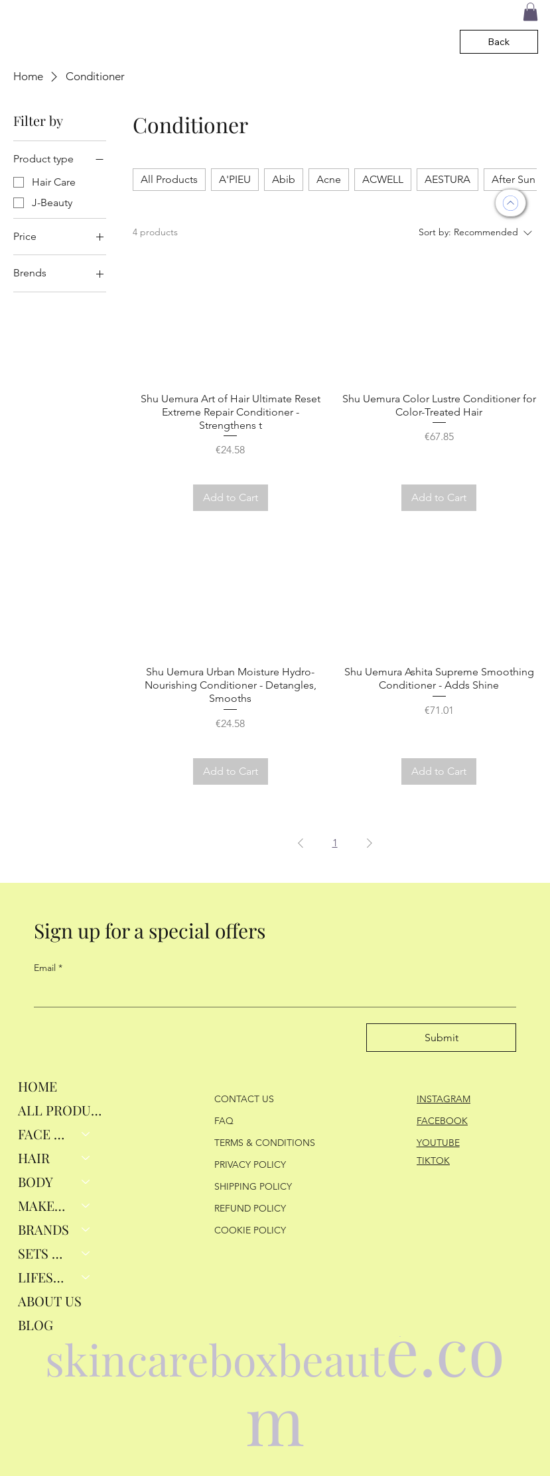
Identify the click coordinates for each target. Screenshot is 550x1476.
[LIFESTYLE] (86, 1277)
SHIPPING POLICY (253, 1186)
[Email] (271, 993)
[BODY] (86, 1182)
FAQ (224, 1121)
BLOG (35, 1325)
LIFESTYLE (44, 1277)
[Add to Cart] (230, 497)
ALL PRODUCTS (60, 1110)
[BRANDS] (86, 1229)
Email (48, 968)
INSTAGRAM (443, 1099)
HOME (37, 1086)
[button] (530, 12)
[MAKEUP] (86, 1206)
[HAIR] (86, 1158)
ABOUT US (50, 1301)
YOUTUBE (438, 1143)
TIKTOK (433, 1160)
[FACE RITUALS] (86, 1134)
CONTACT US (244, 1099)
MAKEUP (44, 1205)
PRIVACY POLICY (250, 1164)
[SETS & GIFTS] (86, 1253)
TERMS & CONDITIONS (264, 1143)
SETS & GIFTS (44, 1253)
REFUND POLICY (250, 1208)
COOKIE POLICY (250, 1230)
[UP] (510, 203)
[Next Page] (370, 843)
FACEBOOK (442, 1121)
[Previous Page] (301, 843)
